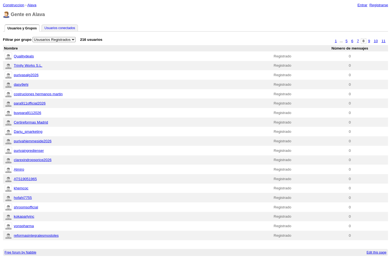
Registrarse (379, 5)
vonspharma (24, 226)
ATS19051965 (25, 179)
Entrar (362, 5)
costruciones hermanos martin (38, 94)
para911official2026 (30, 103)
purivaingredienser (29, 151)
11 (383, 41)
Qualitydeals (24, 56)
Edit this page (376, 252)
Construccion (13, 5)
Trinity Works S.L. (28, 65)
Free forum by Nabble (20, 252)
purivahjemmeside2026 (33, 141)
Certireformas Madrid (31, 122)
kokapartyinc (24, 216)
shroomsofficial (26, 207)
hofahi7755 (23, 198)
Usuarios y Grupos (22, 28)
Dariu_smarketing (28, 132)
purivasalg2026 (26, 75)
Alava (31, 5)
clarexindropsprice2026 (33, 160)
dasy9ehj (21, 84)
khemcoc (21, 188)
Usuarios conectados (60, 28)
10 (376, 41)
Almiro (19, 169)
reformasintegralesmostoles (36, 235)
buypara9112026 (27, 113)
